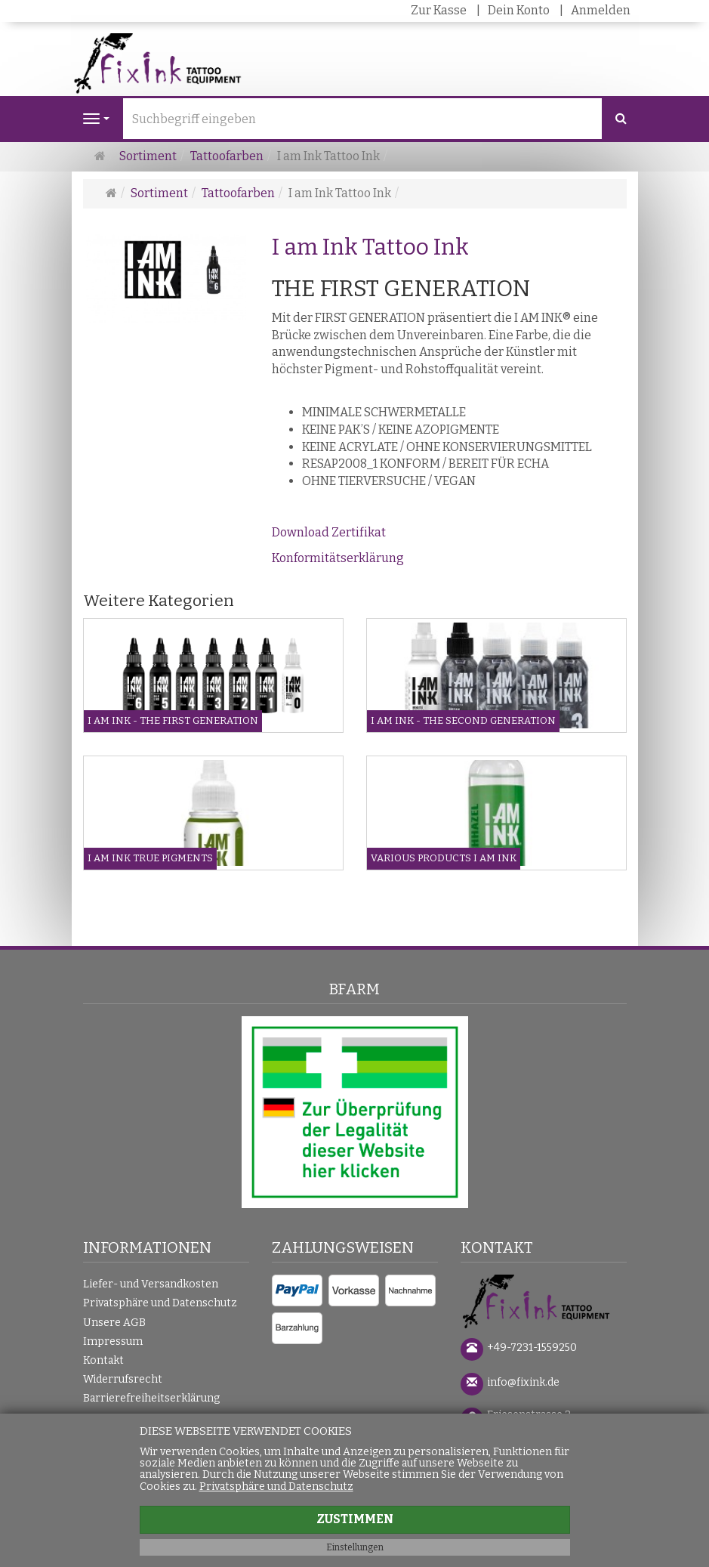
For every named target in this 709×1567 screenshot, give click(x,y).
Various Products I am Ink (443, 858)
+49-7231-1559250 (532, 1347)
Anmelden (600, 10)
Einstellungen (355, 1547)
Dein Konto (519, 10)
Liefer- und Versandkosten (150, 1284)
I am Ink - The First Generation (173, 720)
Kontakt (103, 1360)
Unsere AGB (114, 1322)
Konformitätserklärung (338, 558)
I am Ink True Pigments (150, 858)
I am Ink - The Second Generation (463, 720)
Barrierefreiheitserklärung (151, 1398)
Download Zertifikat (329, 532)
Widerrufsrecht (122, 1379)
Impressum (113, 1341)
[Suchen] (621, 119)
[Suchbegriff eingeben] (362, 118)
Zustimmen (354, 1519)
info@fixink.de (523, 1382)
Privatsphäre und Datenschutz (160, 1303)
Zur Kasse (439, 10)
